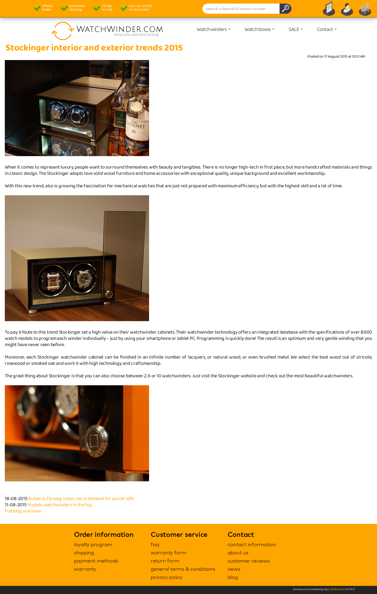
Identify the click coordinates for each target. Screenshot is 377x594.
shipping (84, 552)
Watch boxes (258, 29)
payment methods (96, 560)
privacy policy (167, 577)
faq (155, 544)
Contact (325, 29)
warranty (85, 569)
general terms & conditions (183, 569)
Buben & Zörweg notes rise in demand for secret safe (81, 498)
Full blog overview (23, 511)
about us (238, 552)
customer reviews (249, 560)
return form (165, 560)
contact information (252, 544)
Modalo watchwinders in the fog (59, 505)
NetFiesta (336, 589)
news (234, 569)
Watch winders (212, 29)
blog (233, 577)
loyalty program (93, 544)
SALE (294, 29)
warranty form (168, 552)
